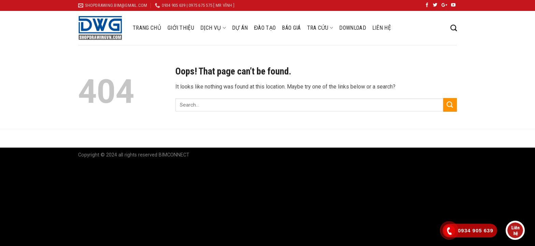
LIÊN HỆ (381, 28)
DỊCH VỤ (213, 28)
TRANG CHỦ (147, 28)
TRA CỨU (320, 28)
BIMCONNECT (174, 155)
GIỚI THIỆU (181, 28)
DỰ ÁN (240, 28)
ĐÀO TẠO (265, 28)
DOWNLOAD (352, 28)
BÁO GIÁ (291, 28)
